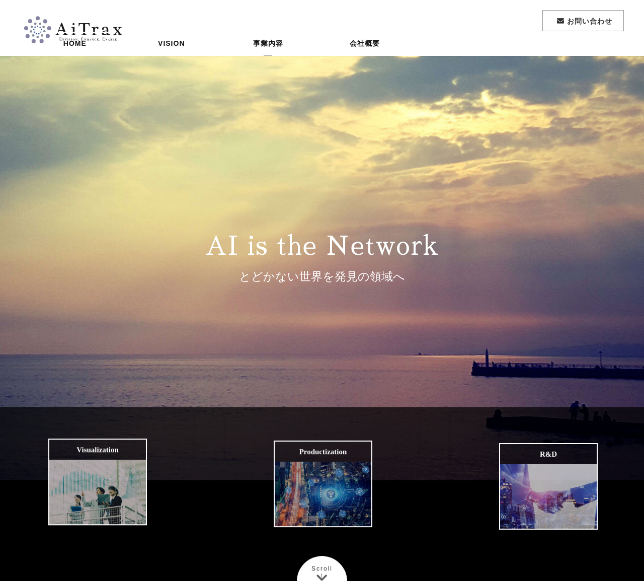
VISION (171, 58)
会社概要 (365, 58)
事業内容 (268, 58)
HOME (75, 58)
